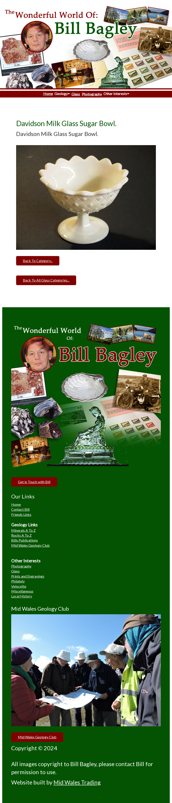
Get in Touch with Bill (34, 482)
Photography (92, 94)
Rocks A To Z (21, 535)
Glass (75, 94)
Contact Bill (20, 509)
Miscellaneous (22, 591)
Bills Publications (24, 540)
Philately (18, 581)
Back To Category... (38, 260)
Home (48, 93)
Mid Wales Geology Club (30, 545)
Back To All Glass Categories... (46, 280)
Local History (21, 596)
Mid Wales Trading (77, 782)
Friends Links (21, 514)
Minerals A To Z (23, 530)
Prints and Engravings (27, 576)
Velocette (18, 586)
